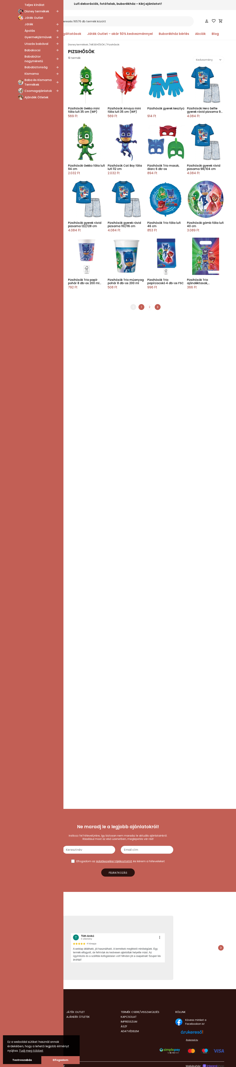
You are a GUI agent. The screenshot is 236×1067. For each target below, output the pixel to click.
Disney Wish (25, 387)
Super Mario (24, 558)
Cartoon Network (28, 232)
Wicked (22, 261)
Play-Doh (23, 188)
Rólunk (180, 1012)
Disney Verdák (26, 412)
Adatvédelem (130, 1031)
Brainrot (22, 378)
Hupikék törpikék (27, 90)
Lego (20, 653)
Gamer (21, 446)
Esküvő (21, 597)
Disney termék (23, 762)
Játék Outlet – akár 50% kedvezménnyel (120, 34)
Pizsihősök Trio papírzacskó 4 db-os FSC (165, 281)
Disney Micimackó (29, 392)
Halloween (23, 592)
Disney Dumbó (26, 524)
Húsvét (21, 275)
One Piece (24, 66)
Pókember (23, 683)
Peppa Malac (25, 692)
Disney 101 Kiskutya (29, 159)
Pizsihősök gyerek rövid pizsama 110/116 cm (124, 224)
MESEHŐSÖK (22, 46)
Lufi (16, 780)
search (56, 21)
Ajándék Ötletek (78, 1017)
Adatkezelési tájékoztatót (114, 861)
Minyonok (23, 702)
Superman (24, 563)
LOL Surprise (25, 144)
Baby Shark (24, 475)
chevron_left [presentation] (15, 948)
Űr (18, 668)
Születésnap (25, 495)
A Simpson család (28, 324)
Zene (20, 305)
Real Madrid (24, 334)
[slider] (13, 734)
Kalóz (20, 207)
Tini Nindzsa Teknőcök (31, 573)
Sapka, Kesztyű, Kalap (27, 793)
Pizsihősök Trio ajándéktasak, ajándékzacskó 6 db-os (204, 281)
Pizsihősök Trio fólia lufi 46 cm (164, 224)
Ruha (17, 789)
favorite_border (213, 21)
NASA (20, 349)
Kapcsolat (129, 1017)
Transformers (26, 154)
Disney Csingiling (28, 519)
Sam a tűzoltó (26, 673)
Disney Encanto (27, 533)
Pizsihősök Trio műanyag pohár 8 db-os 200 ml (126, 281)
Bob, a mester (26, 246)
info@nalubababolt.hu (28, 1031)
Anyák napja (25, 52)
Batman (22, 485)
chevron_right (157, 307)
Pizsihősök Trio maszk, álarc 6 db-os (163, 167)
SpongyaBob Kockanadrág (34, 76)
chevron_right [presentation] (221, 948)
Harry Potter (25, 538)
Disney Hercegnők (28, 465)
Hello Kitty (23, 543)
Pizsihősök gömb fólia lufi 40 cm (205, 224)
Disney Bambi (26, 164)
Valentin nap (25, 139)
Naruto (21, 183)
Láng (20, 587)
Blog (215, 34)
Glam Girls (23, 451)
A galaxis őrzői (26, 383)
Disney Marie (25, 61)
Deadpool (23, 173)
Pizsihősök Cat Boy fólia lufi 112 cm (125, 167)
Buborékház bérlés (174, 34)
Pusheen (22, 212)
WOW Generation (28, 344)
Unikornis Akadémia (29, 271)
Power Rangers (26, 363)
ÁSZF (124, 1026)
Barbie (21, 480)
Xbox (20, 227)
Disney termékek (78, 44)
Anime (21, 421)
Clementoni (25, 193)
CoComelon (25, 504)
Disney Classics (27, 202)
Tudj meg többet (31, 1051)
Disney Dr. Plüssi (27, 222)
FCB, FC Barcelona (28, 251)
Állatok (21, 470)
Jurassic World (26, 641)
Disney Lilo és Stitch (29, 529)
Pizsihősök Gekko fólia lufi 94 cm (86, 167)
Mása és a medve (28, 71)
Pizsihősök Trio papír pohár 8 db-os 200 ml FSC (83, 281)
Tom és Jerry (25, 217)
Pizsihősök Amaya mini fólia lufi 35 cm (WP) (124, 110)
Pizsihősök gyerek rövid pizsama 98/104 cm (203, 167)
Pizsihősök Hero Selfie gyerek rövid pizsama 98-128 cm (205, 110)
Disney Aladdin (26, 295)
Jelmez (18, 776)
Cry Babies (24, 509)
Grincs (21, 120)
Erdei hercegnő (27, 631)
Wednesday (25, 168)
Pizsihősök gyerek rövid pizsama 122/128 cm (84, 224)
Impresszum (129, 1021)
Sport (20, 436)
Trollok (21, 115)
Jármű (21, 431)
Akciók (200, 34)
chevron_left (133, 307)
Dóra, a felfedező (28, 256)
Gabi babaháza (27, 441)
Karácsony (24, 456)
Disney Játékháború (30, 607)
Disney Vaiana (26, 407)
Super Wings (25, 329)
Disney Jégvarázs (28, 461)
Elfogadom (60, 1060)
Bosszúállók (24, 707)
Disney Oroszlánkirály (30, 602)
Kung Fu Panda (26, 95)
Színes (21, 568)
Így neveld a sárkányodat (33, 373)
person (206, 21)
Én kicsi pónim (26, 426)
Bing (20, 490)
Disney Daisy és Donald (32, 56)
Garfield (22, 237)
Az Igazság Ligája (28, 81)
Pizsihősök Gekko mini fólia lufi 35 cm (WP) (84, 110)
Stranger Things (27, 553)
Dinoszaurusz (25, 514)
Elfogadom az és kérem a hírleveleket (120, 861)
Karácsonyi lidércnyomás (33, 129)
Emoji (20, 134)
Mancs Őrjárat (26, 658)
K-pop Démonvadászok (32, 285)
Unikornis (23, 577)
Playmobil (23, 241)
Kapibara (23, 290)
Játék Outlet (75, 1012)
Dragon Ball (24, 417)
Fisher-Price (24, 178)
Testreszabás (22, 1060)
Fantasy (22, 626)
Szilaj (20, 300)
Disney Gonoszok (28, 85)
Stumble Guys (26, 110)
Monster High (25, 697)
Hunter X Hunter (27, 368)
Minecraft (23, 663)
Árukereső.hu (192, 1040)
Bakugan (22, 339)
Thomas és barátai (29, 149)
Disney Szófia (25, 319)
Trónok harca (25, 105)
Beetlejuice (24, 125)
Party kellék (21, 785)
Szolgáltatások (68, 34)
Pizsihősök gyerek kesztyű (165, 108)
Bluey (20, 712)
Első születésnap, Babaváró (34, 582)
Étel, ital (22, 266)
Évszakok (23, 611)
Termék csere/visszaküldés (140, 1012)
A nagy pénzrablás (29, 353)
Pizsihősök (23, 687)
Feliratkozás (118, 873)
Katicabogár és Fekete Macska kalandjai (37, 647)
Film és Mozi (25, 280)
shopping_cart (220, 21)
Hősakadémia (26, 358)
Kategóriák (26, 34)
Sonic (20, 616)
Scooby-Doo (25, 309)
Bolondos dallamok (29, 499)
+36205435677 (23, 1034)
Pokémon (23, 678)
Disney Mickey (26, 397)
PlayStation (24, 314)
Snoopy (22, 621)
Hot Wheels (24, 636)
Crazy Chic (24, 197)
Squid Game (25, 100)
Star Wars (23, 548)
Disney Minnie (26, 402)
